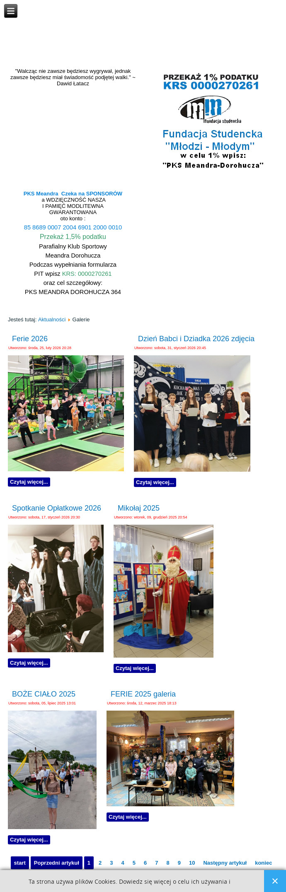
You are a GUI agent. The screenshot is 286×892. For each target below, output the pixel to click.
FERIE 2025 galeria (143, 694)
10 (192, 863)
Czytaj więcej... (29, 482)
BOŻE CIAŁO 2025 (43, 694)
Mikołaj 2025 (139, 508)
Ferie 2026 (30, 339)
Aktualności (51, 319)
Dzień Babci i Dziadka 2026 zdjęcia (196, 339)
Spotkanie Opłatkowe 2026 (56, 508)
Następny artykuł (225, 863)
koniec (263, 863)
